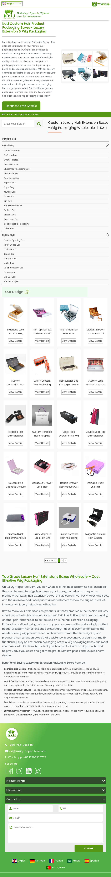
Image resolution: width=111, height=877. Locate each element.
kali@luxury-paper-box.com (27, 751)
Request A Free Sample (21, 106)
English (8, 4)
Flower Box (9, 196)
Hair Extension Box (13, 205)
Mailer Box (9, 263)
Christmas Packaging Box (17, 168)
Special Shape (11, 281)
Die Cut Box (9, 276)
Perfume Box (10, 155)
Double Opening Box (14, 240)
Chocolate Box (11, 173)
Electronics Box (11, 178)
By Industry (55, 145)
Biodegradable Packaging (17, 223)
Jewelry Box (9, 191)
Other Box (9, 228)
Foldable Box (10, 249)
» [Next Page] (65, 560)
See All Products (12, 150)
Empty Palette (11, 159)
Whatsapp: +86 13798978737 (27, 757)
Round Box (9, 254)
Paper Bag (9, 187)
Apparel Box (10, 182)
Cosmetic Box (11, 164)
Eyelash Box (9, 210)
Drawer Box (9, 272)
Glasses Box (10, 214)
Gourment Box (11, 219)
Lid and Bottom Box (13, 267)
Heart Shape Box (12, 244)
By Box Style (55, 235)
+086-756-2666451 (21, 745)
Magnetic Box (10, 258)
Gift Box (8, 200)
